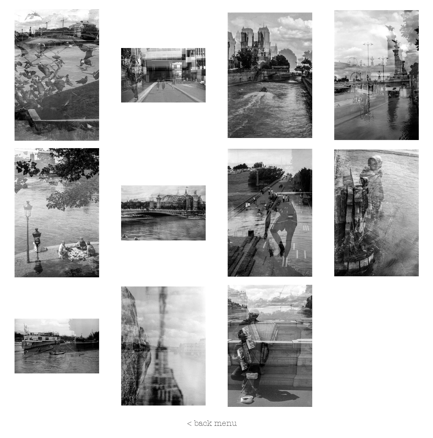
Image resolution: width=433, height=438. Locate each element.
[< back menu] (212, 423)
